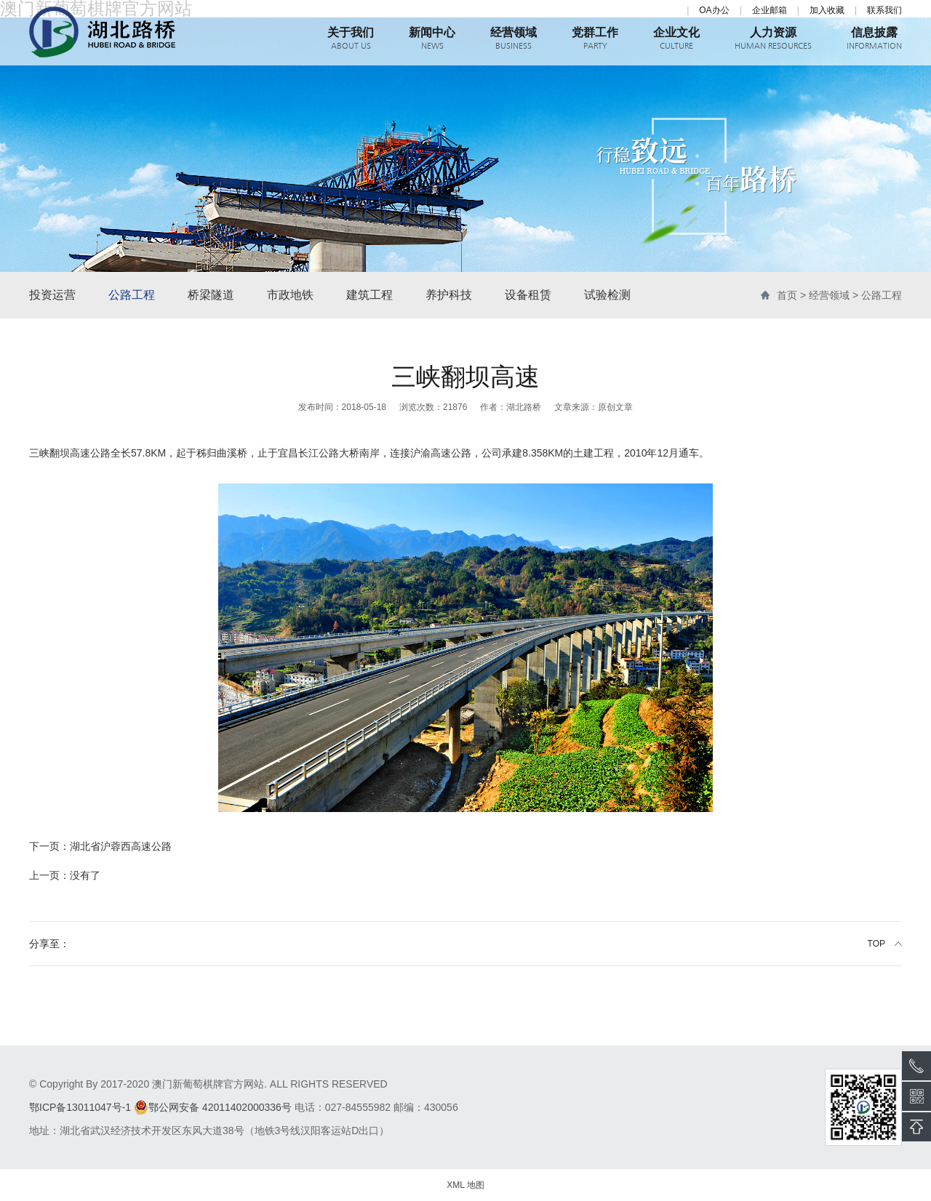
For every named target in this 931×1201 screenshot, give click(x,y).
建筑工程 (369, 295)
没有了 (64, 875)
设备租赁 (528, 295)
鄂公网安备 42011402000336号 (213, 1107)
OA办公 (714, 10)
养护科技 (448, 295)
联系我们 (884, 10)
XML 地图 (465, 1185)
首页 (787, 295)
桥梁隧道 (211, 295)
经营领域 (829, 295)
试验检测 (607, 295)
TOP (876, 944)
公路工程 (131, 295)
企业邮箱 (769, 10)
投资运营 (52, 295)
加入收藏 (827, 10)
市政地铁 (290, 295)
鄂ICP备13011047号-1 (80, 1107)
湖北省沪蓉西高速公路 (100, 846)
